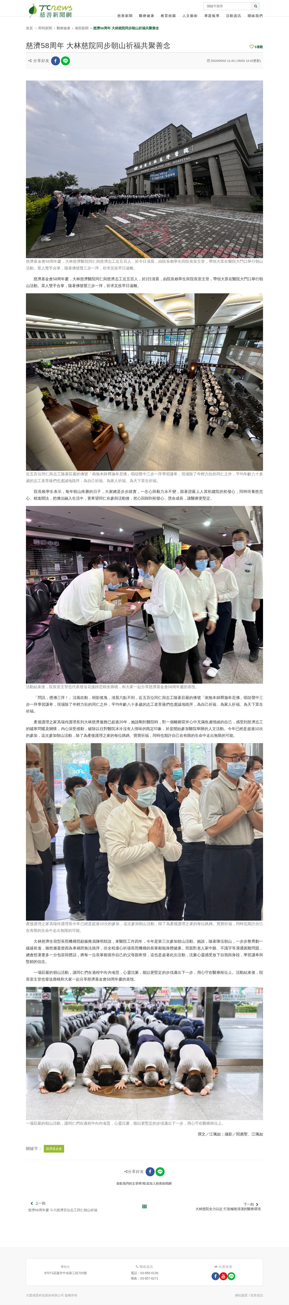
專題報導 (212, 16)
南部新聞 (82, 28)
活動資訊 (233, 16)
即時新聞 (45, 28)
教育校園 (168, 16)
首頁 (29, 28)
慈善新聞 (125, 16)
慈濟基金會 (54, 1149)
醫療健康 (146, 16)
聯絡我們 (255, 16)
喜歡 (256, 47)
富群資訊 (256, 1295)
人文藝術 (190, 16)
